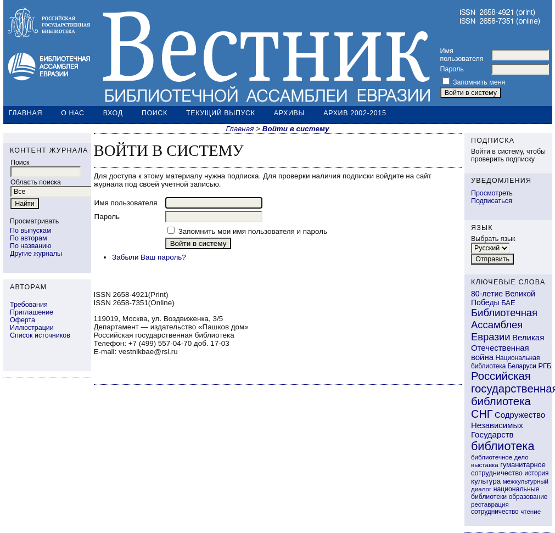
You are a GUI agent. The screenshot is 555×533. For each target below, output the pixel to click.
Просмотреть (492, 193)
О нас (72, 113)
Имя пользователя (462, 55)
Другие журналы (36, 253)
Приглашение (31, 312)
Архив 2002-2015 (354, 113)
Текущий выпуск (220, 113)
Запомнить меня (479, 82)
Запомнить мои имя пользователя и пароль (252, 231)
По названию (30, 246)
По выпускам (30, 230)
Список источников (40, 335)
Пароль (452, 69)
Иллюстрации (32, 328)
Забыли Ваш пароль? (149, 257)
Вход (113, 113)
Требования (29, 304)
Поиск (154, 113)
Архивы (289, 113)
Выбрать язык (493, 239)
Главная (26, 113)
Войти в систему (295, 129)
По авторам (28, 238)
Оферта (22, 320)
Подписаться (491, 201)
